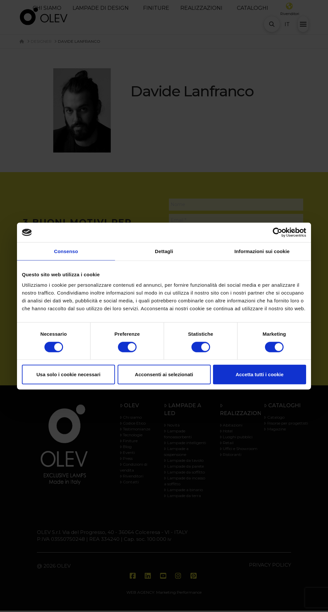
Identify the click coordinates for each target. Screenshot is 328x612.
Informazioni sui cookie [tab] (262, 251)
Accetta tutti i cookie (260, 374)
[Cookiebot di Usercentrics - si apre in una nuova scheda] (277, 232)
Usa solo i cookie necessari (69, 374)
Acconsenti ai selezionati (164, 374)
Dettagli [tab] (164, 251)
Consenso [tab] (66, 251)
